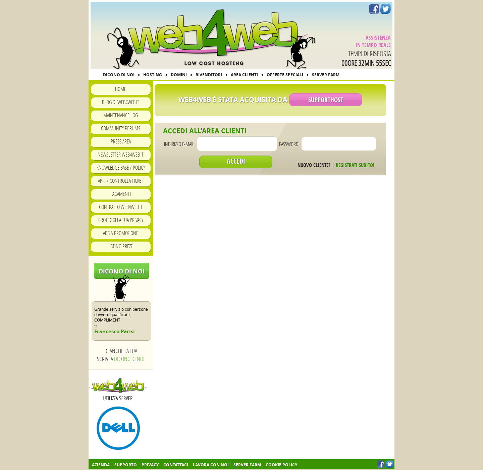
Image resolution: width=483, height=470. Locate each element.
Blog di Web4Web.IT (120, 101)
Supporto (125, 465)
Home (120, 88)
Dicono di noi (122, 271)
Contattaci (175, 465)
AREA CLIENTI (244, 75)
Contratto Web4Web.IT (121, 206)
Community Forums (120, 128)
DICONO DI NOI (119, 75)
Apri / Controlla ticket (120, 180)
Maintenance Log (120, 115)
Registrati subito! (355, 165)
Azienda (101, 465)
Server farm (247, 465)
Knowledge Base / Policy (121, 167)
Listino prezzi (120, 246)
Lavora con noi (211, 465)
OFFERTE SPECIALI (285, 75)
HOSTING (152, 75)
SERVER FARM (325, 75)
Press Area (121, 141)
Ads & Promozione (120, 233)
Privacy (150, 465)
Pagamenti (120, 193)
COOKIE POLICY (281, 465)
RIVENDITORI (209, 75)
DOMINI (179, 75)
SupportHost (325, 99)
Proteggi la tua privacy (120, 219)
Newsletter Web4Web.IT (121, 154)
